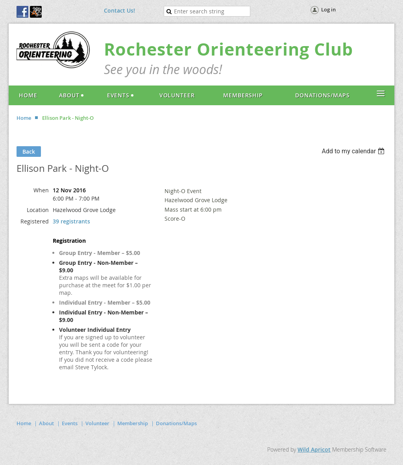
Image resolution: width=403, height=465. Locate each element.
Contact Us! (119, 10)
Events (70, 423)
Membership (132, 423)
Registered (34, 221)
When (41, 190)
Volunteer (97, 423)
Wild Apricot (314, 449)
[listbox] (354, 151)
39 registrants (71, 221)
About (46, 423)
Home (24, 117)
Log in (328, 9)
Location (38, 210)
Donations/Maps (176, 423)
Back (28, 151)
